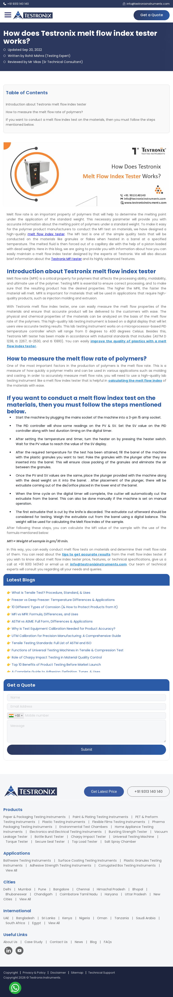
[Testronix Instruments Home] (32, 15)
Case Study (34, 942)
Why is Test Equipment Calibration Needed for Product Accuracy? (63, 632)
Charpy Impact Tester (88, 836)
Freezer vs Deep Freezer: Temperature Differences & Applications (63, 603)
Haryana (111, 894)
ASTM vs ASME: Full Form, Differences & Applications (52, 624)
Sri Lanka (48, 918)
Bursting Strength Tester (128, 831)
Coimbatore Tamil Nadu (79, 894)
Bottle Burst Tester (49, 836)
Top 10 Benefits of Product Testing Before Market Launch (56, 667)
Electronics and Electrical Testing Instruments (66, 831)
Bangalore (61, 889)
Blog (93, 942)
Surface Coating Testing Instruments (87, 860)
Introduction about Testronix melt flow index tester (46, 104)
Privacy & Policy (34, 972)
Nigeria (84, 918)
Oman (102, 918)
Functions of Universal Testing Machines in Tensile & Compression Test (67, 653)
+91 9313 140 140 (148, 791)
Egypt (36, 923)
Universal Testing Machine (133, 836)
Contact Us (59, 942)
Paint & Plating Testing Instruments (100, 817)
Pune (42, 889)
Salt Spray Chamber (120, 841)
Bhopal (137, 889)
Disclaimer (58, 972)
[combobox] (15, 715)
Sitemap (77, 972)
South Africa (15, 923)
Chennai (83, 889)
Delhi (7, 889)
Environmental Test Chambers (83, 826)
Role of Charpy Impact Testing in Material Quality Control (57, 660)
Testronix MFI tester (66, 259)
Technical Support (101, 972)
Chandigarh (43, 894)
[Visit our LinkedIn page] (9, 951)
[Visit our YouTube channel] (19, 951)
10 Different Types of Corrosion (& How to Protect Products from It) (65, 610)
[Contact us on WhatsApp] (15, 988)
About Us (10, 942)
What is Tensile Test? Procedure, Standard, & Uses (51, 596)
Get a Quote (151, 15)
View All (11, 870)
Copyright (10, 972)
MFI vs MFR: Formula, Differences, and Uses (45, 617)
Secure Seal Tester (50, 841)
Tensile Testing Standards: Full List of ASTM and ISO (51, 646)
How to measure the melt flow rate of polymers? (44, 112)
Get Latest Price (104, 791)
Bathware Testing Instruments (27, 860)
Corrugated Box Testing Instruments (127, 865)
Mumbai (24, 889)
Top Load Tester (84, 841)
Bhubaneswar (16, 894)
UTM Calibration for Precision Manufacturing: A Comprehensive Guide (66, 639)
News (79, 942)
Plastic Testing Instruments (63, 822)
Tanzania (121, 918)
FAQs (108, 942)
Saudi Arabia (145, 918)
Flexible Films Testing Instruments (118, 822)
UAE (6, 918)
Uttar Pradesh (135, 894)
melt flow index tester (46, 234)
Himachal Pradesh (111, 889)
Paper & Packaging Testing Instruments (34, 817)
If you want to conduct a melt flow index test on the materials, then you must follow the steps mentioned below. (80, 122)
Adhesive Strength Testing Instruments (60, 865)
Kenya (67, 918)
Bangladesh (25, 918)
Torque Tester (17, 841)
